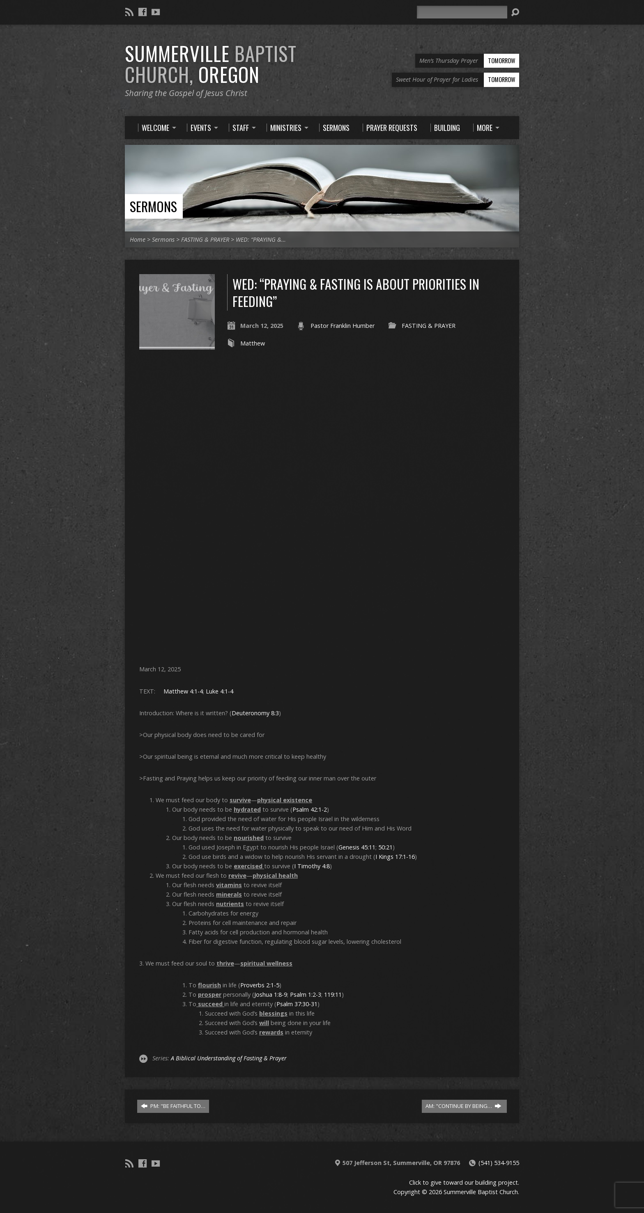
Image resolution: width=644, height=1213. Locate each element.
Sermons (153, 206)
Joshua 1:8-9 (270, 994)
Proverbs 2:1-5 (259, 985)
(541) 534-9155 (498, 1163)
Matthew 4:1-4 (183, 691)
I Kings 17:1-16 (395, 857)
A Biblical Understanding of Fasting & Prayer (229, 1058)
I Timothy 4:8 (312, 866)
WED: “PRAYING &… (261, 239)
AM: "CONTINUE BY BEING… (463, 1106)
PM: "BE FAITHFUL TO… (173, 1106)
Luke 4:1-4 (219, 691)
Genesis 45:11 (356, 847)
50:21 (385, 847)
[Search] (462, 12)
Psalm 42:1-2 (309, 809)
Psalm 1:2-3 (305, 994)
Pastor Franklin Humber (342, 326)
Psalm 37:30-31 (296, 1004)
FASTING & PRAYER (205, 239)
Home (137, 239)
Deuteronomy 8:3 (255, 713)
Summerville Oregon (211, 64)
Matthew (252, 343)
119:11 (333, 994)
